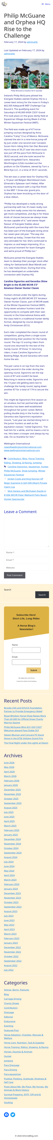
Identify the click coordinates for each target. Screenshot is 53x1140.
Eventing (8, 1025)
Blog (24, 458)
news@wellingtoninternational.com (23, 447)
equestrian (34, 466)
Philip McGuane (12, 470)
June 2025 (9, 816)
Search (7, 589)
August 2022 (10, 965)
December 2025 (12, 789)
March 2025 (10, 825)
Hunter (7, 1056)
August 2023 (10, 911)
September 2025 (12, 803)
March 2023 (10, 933)
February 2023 (11, 938)
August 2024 (10, 857)
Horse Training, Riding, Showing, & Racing (26, 1047)
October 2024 (11, 848)
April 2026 (9, 771)
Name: (15, 645)
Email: (15, 657)
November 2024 (12, 843)
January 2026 (11, 785)
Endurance (9, 1021)
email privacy (31, 678)
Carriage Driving (12, 998)
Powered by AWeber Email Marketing (26, 681)
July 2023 (9, 915)
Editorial (8, 1016)
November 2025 (12, 794)
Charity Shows (11, 1003)
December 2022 (12, 947)
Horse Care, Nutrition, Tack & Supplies (24, 1042)
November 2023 (12, 897)
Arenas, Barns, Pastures (16, 989)
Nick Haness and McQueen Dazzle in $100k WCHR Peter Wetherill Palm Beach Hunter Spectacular (25, 495)
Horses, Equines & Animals (18, 1051)
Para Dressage (11, 1065)
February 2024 (11, 884)
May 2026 (9, 767)
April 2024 (9, 875)
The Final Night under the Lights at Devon (26, 742)
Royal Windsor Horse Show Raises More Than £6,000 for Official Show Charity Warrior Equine (25, 719)
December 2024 (12, 839)
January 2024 (11, 888)
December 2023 (12, 893)
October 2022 (11, 956)
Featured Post (11, 1030)
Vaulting (8, 1102)
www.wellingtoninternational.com (22, 450)
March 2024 (10, 879)
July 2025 (9, 812)
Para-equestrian (12, 1074)
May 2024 (9, 870)
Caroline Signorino (17, 466)
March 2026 (10, 776)
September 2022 (12, 960)
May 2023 (9, 924)
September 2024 (12, 852)
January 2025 (11, 834)
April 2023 (9, 929)
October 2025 (11, 798)
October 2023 (11, 902)
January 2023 (11, 942)
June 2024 (9, 866)
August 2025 (10, 807)
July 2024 (9, 861)
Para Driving (10, 1069)
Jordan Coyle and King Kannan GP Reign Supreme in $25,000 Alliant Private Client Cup (25, 482)
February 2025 (11, 830)
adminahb (9, 53)
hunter (44, 466)
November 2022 (12, 951)
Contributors (14, 458)
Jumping (37, 462)
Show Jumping (29, 470)
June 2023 (9, 920)
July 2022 (9, 969)
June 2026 (9, 762)
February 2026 (11, 780)
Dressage (9, 1012)
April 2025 (9, 821)
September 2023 (12, 906)
